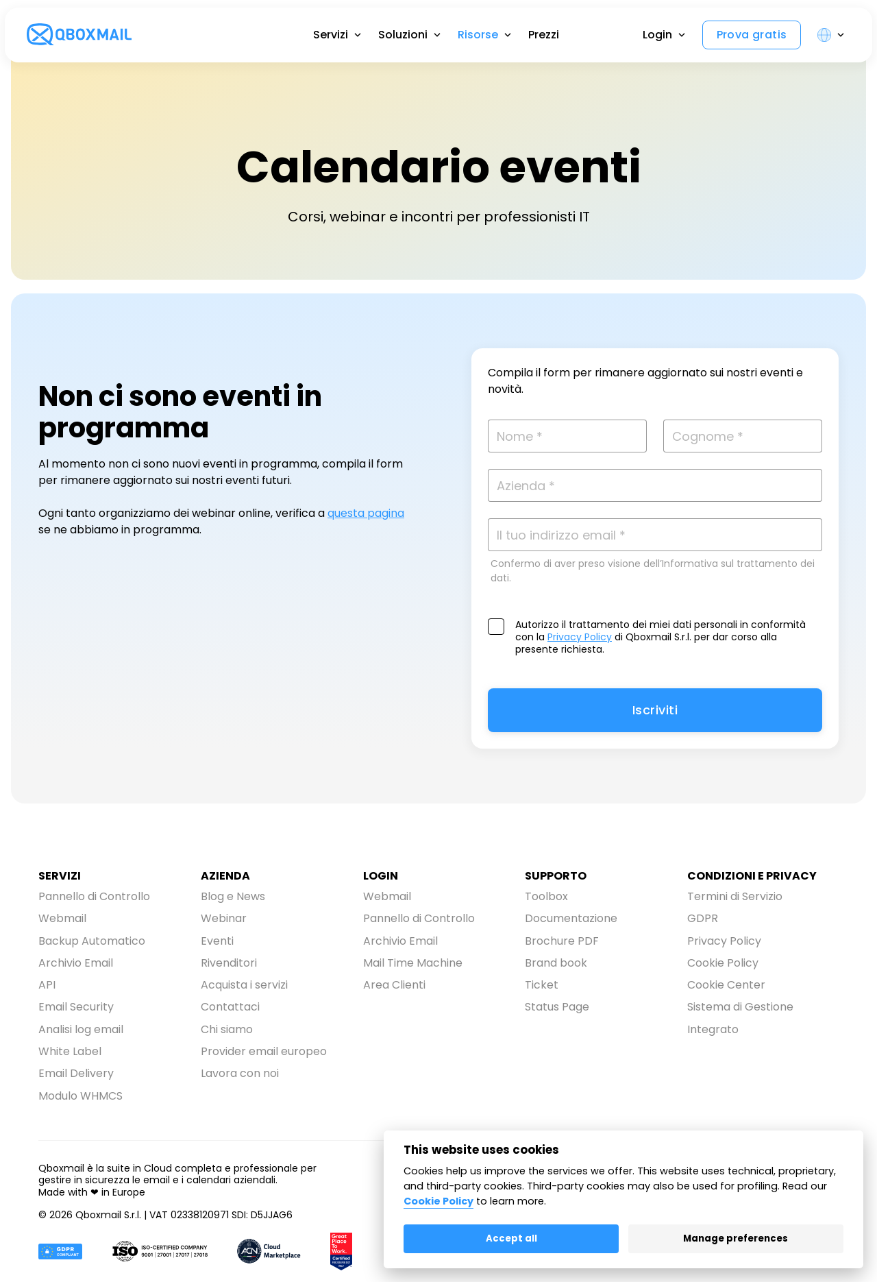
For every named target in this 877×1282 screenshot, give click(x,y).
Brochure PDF (562, 933)
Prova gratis (739, 54)
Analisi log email (80, 1010)
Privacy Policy (579, 637)
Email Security (76, 991)
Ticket (541, 972)
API (46, 972)
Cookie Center (726, 972)
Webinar (224, 914)
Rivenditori (229, 952)
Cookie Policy (722, 952)
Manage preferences (735, 1238)
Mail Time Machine (412, 952)
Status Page (557, 991)
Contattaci (230, 991)
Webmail (62, 914)
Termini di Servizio (734, 895)
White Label (69, 1029)
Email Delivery (76, 1048)
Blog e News (233, 895)
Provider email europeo (264, 1029)
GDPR (702, 914)
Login (645, 54)
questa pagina (366, 513)
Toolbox (546, 895)
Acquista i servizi (244, 972)
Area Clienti (394, 972)
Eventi (217, 933)
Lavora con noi (240, 1048)
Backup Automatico (91, 933)
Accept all (511, 1238)
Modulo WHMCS (80, 1068)
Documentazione (571, 914)
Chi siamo (227, 1010)
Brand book (556, 952)
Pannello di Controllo (94, 895)
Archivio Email (75, 952)
